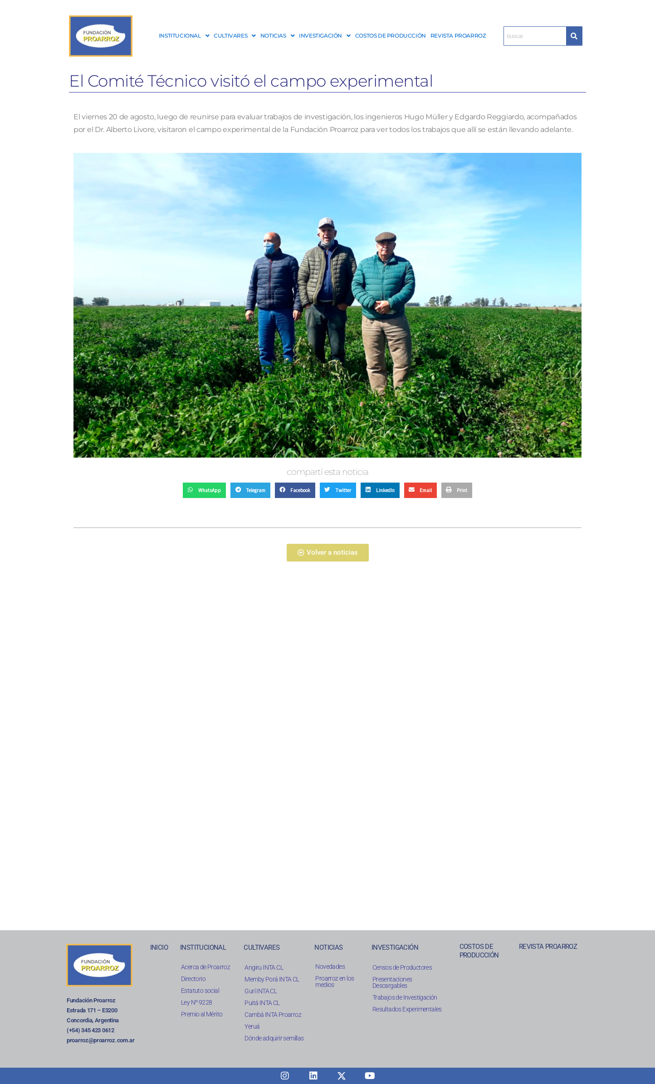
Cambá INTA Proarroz (272, 1014)
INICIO (159, 947)
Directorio (193, 978)
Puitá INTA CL (261, 1002)
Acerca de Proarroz (205, 967)
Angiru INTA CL (263, 967)
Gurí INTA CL (260, 991)
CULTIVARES (235, 31)
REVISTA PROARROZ (458, 31)
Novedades (330, 966)
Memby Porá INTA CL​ (271, 979)
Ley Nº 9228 (196, 1002)
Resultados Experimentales (407, 1009)
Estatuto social (200, 990)
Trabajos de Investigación (404, 997)
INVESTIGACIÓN (324, 31)
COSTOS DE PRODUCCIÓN (390, 31)
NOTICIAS (277, 31)
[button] (183, 31)
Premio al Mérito (201, 1014)
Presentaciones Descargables (392, 982)
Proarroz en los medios (334, 981)
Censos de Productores (402, 967)
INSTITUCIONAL (184, 31)
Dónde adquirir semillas (273, 1038)
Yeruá (251, 1026)
